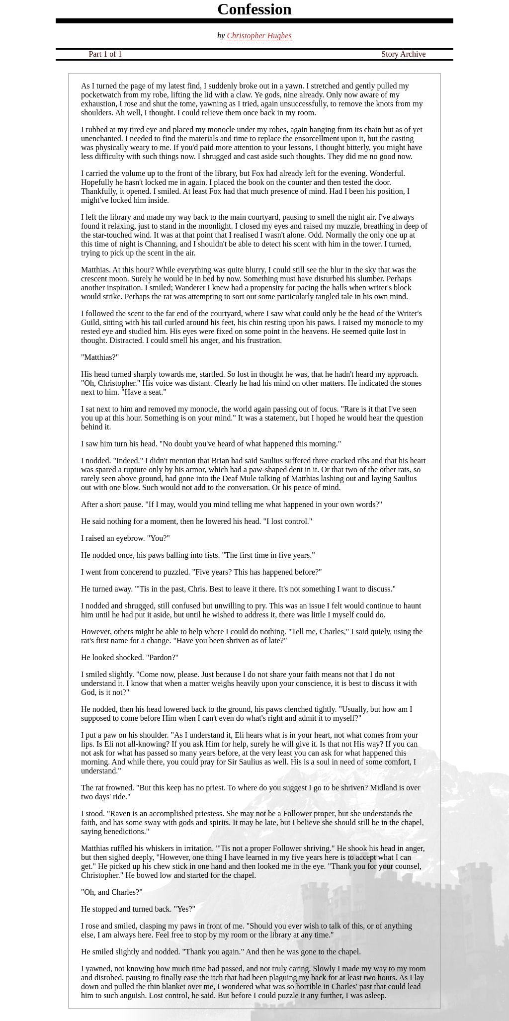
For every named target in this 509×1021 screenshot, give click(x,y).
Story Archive (403, 54)
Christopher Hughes (259, 35)
